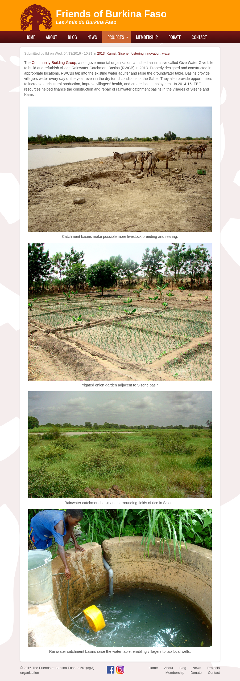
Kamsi (111, 53)
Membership (147, 37)
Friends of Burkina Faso (111, 14)
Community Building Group (54, 62)
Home (30, 37)
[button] (120, 169)
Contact (199, 37)
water (166, 53)
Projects (115, 37)
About (51, 37)
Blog (72, 37)
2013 (101, 53)
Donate (174, 37)
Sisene (123, 53)
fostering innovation (145, 53)
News (92, 37)
